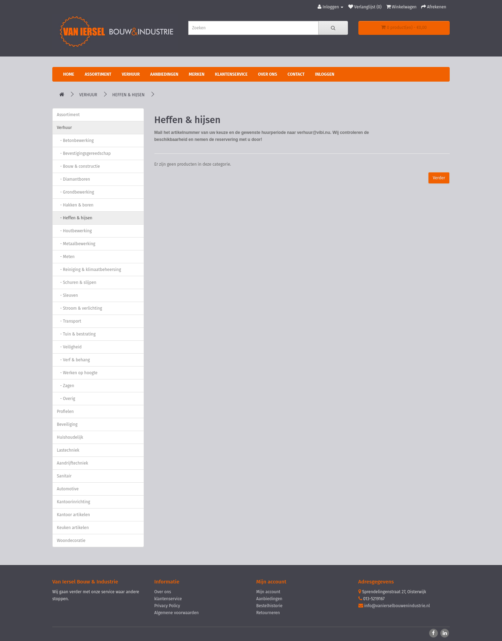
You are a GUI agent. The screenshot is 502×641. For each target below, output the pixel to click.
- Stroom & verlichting (79, 308)
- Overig (66, 398)
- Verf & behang (73, 359)
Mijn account (268, 591)
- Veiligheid (69, 347)
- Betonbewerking (75, 140)
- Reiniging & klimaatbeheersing (89, 269)
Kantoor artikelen (73, 514)
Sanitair (64, 476)
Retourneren (268, 612)
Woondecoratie (71, 540)
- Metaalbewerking (76, 243)
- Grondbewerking (75, 192)
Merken (196, 74)
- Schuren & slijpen (76, 282)
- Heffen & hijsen (74, 218)
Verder (439, 177)
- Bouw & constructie (78, 166)
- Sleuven (67, 295)
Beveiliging (67, 424)
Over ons (267, 74)
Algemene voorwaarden (176, 612)
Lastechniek (68, 450)
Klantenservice (231, 74)
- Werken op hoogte (77, 372)
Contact (296, 74)
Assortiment (98, 74)
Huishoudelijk (70, 437)
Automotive (67, 489)
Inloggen (324, 74)
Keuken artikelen (73, 527)
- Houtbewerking (74, 230)
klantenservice (168, 598)
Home (68, 74)
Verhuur (131, 74)
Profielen (65, 411)
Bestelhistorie (269, 605)
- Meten (66, 256)
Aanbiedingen (164, 74)
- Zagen (65, 385)
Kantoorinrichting (73, 501)
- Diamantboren (73, 179)
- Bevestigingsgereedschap (84, 153)
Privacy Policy (167, 605)
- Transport (69, 321)
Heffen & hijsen (128, 94)
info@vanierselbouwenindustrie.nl (397, 605)
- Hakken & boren (75, 205)
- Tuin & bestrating (76, 334)
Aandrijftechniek (72, 463)
